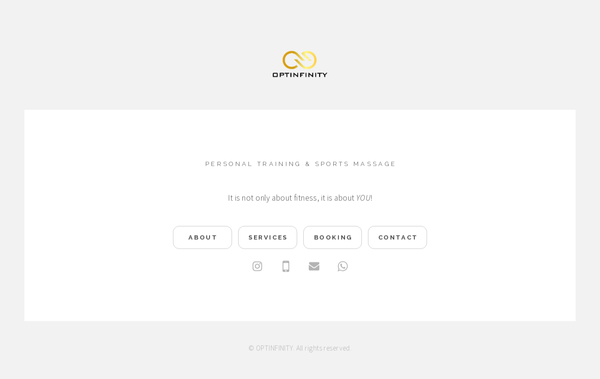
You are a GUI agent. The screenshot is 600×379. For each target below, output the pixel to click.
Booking (333, 238)
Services (268, 238)
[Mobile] (286, 267)
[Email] (314, 267)
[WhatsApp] (343, 267)
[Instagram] (257, 267)
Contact (398, 238)
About (203, 238)
